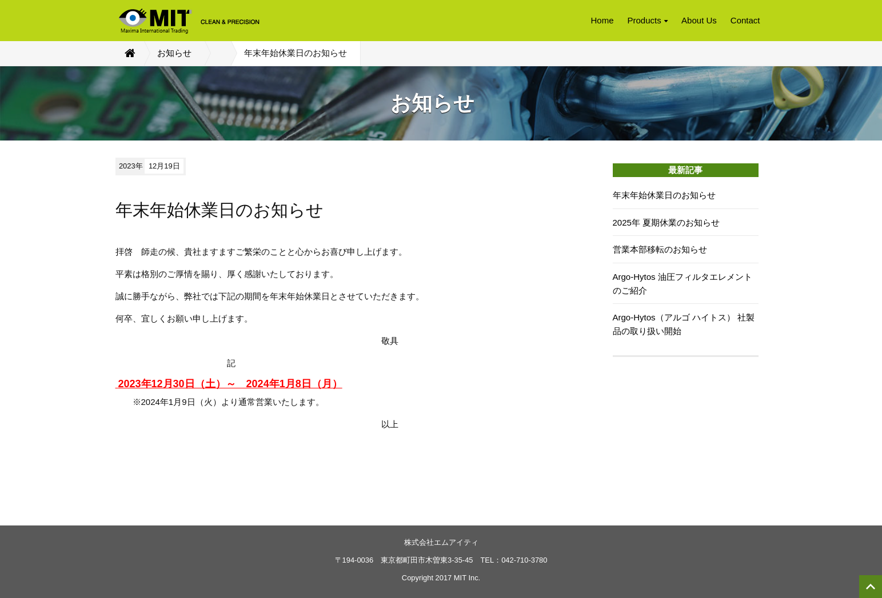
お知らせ (174, 53)
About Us (699, 20)
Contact (745, 20)
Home (601, 20)
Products (648, 20)
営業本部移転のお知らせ (660, 249)
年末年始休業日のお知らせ (664, 195)
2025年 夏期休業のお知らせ (666, 222)
